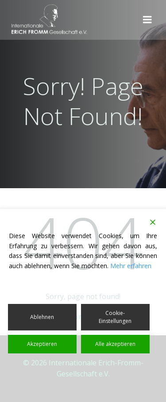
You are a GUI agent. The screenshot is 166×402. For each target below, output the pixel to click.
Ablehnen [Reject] (42, 317)
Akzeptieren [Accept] (42, 344)
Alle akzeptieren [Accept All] (115, 344)
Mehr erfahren (130, 266)
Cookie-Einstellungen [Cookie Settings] (115, 317)
